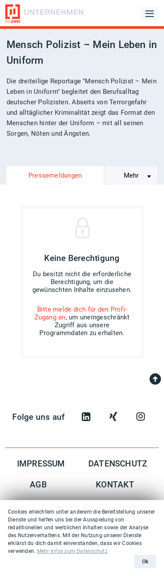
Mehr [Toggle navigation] (131, 175)
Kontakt (115, 485)
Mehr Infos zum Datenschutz (72, 551)
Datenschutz (117, 464)
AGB (38, 485)
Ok (145, 562)
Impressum (41, 464)
